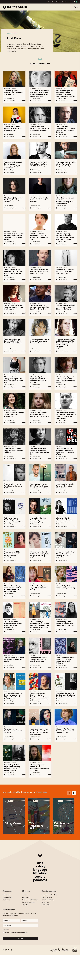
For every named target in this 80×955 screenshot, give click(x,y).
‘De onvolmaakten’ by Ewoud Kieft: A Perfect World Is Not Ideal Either (13, 341)
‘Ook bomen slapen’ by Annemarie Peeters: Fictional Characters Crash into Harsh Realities (65, 93)
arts (40, 863)
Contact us (25, 904)
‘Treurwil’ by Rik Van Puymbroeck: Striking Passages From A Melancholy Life (12, 767)
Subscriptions (6, 894)
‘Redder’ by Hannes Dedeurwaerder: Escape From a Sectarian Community (13, 624)
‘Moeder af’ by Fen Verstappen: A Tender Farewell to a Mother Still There (39, 236)
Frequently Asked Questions (49, 894)
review (14, 88)
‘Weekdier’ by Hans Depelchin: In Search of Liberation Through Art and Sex (38, 379)
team (28, 902)
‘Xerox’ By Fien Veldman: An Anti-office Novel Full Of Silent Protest (65, 731)
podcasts (40, 880)
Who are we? (26, 897)
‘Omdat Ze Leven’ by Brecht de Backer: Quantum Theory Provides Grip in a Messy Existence (40, 696)
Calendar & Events (47, 897)
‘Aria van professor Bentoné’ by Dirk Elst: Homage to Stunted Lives (13, 520)
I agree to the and (16, 932)
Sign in (70, 1)
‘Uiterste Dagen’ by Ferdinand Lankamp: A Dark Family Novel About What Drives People (65, 236)
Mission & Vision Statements (30, 899)
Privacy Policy (45, 902)
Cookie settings (46, 904)
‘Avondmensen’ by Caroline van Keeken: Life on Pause (13, 731)
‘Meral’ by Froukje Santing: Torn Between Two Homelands (14, 414)
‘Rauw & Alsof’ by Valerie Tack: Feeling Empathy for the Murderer (13, 307)
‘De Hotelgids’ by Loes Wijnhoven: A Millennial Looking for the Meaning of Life (65, 451)
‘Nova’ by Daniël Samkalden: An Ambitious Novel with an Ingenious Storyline (65, 129)
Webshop (64, 1)
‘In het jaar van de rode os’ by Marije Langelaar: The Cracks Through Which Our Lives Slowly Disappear (65, 343)
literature (40, 873)
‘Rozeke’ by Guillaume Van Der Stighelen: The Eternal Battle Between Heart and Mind (65, 696)
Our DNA (24, 894)
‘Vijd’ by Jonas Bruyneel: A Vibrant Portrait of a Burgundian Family (66, 164)
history (40, 866)
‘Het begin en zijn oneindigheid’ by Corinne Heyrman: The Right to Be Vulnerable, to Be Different (40, 624)
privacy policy (25, 932)
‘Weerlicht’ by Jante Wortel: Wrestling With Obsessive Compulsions (65, 623)
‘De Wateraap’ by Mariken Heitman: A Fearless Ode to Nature (39, 200)
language (40, 869)
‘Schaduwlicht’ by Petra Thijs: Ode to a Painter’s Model (39, 588)
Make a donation (7, 897)
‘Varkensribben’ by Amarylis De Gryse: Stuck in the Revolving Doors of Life (13, 379)
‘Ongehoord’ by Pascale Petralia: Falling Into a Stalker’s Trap (65, 486)
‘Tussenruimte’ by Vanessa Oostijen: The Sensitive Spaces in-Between (40, 341)
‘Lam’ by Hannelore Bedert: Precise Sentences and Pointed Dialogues (39, 128)
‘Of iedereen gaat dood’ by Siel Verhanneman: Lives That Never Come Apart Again (14, 236)
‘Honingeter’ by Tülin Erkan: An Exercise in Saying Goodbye (12, 554)
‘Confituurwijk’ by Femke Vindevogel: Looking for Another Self (13, 200)
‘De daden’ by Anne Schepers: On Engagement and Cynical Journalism (39, 767)
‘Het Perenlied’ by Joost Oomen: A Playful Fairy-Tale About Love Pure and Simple (65, 379)
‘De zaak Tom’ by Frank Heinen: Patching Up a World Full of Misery (38, 164)
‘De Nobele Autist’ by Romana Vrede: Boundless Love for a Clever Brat (39, 307)
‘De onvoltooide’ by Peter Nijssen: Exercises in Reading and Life (65, 554)
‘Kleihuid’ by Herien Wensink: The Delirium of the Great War (13, 92)
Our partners (6, 899)
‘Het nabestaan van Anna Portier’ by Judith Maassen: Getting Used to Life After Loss (65, 200)
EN (48, 1)
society (40, 876)
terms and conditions (15, 932)
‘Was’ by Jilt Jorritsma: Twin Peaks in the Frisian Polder (13, 486)
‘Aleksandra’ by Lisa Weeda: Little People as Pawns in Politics (64, 520)
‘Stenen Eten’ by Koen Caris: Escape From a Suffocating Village (38, 520)
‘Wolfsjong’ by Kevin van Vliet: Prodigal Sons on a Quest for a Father (39, 271)
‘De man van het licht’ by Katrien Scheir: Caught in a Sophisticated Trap (39, 554)
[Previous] (69, 793)
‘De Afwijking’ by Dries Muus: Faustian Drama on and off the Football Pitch (39, 486)
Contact (58, 1)
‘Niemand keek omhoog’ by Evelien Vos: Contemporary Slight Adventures (13, 165)
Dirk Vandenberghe (9, 98)
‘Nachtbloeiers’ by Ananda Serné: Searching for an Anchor (14, 659)
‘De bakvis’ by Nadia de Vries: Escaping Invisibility (65, 587)
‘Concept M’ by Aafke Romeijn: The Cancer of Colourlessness (12, 128)
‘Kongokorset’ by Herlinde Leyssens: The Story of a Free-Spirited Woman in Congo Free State (39, 93)
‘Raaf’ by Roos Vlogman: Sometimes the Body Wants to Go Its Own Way (39, 414)
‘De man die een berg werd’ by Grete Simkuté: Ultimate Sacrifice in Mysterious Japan (13, 588)
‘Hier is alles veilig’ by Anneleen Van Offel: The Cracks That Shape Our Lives (13, 272)
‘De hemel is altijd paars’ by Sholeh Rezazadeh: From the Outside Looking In (39, 451)
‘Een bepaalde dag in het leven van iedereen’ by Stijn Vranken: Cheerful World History (13, 696)
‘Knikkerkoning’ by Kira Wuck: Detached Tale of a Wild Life (13, 450)
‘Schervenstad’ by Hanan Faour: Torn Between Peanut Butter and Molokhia (65, 660)
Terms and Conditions (48, 899)
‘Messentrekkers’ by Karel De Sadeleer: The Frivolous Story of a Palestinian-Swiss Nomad (66, 415)
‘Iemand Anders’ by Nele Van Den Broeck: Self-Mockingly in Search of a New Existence (39, 732)
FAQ (53, 1)
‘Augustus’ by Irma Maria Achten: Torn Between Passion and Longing (65, 271)
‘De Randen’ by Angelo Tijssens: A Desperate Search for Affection (38, 659)
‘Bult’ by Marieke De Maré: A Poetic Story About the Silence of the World (65, 307)
